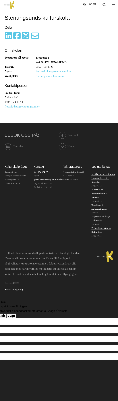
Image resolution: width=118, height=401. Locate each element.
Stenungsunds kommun (50, 76)
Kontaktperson (16, 85)
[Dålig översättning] (11, 316)
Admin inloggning (14, 289)
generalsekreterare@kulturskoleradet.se (51, 180)
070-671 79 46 (44, 172)
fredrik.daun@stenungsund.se (22, 106)
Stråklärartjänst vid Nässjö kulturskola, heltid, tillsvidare (103, 178)
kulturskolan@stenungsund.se (53, 71)
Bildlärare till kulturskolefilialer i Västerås (99, 193)
